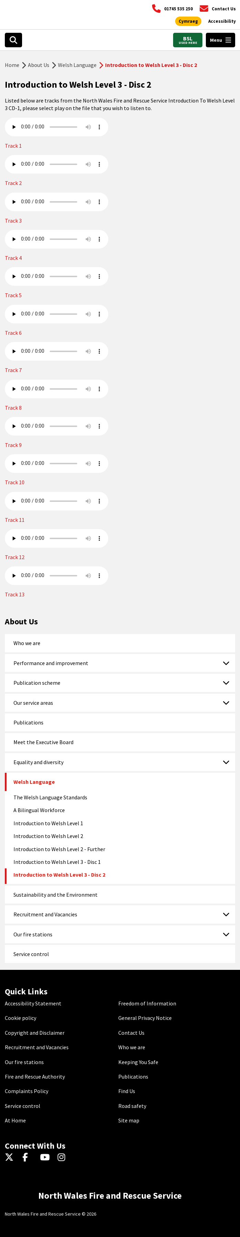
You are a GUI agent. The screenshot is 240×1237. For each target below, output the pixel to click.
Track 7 (13, 370)
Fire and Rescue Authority (35, 1076)
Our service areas (33, 702)
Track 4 (13, 257)
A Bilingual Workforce (39, 810)
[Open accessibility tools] (222, 21)
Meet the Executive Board (43, 742)
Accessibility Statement (33, 1003)
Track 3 (13, 220)
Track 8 (13, 407)
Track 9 (13, 444)
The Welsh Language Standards (50, 797)
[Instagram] (64, 1157)
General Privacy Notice (145, 1017)
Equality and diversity (38, 762)
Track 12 (14, 557)
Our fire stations (32, 934)
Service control (31, 954)
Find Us (126, 1091)
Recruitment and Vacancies (45, 914)
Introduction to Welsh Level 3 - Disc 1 (57, 861)
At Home (15, 1120)
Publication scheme (36, 682)
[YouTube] (46, 1157)
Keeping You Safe (138, 1062)
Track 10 (14, 482)
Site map (128, 1120)
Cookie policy (20, 1017)
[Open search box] (13, 40)
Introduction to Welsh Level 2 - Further (59, 849)
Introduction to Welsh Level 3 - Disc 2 (59, 874)
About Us (38, 64)
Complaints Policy (26, 1091)
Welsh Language (77, 64)
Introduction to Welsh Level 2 (48, 835)
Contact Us (131, 1032)
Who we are (26, 643)
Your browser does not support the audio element (56, 127)
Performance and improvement (50, 663)
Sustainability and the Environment (55, 894)
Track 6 (13, 332)
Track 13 (14, 594)
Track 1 (13, 145)
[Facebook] (28, 1157)
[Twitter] (11, 1157)
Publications (28, 722)
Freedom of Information (147, 1003)
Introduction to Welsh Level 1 (48, 823)
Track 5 (13, 295)
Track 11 (14, 519)
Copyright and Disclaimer (34, 1032)
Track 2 (13, 182)
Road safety (132, 1105)
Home (12, 64)
